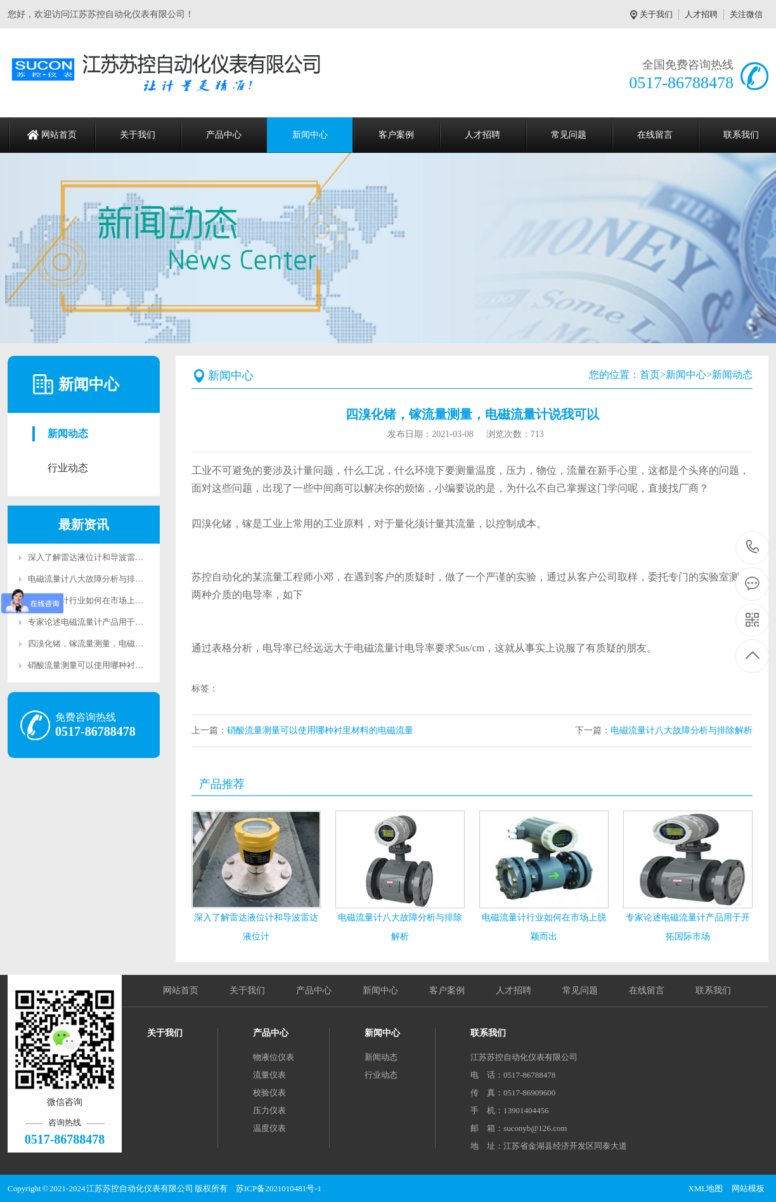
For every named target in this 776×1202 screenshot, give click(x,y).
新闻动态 (68, 433)
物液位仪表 (273, 1057)
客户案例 (396, 135)
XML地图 (706, 1188)
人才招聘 (701, 14)
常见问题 (568, 135)
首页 (650, 374)
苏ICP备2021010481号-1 (278, 1188)
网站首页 (59, 135)
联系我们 (713, 990)
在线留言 (655, 135)
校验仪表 (269, 1092)
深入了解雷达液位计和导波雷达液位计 (98, 557)
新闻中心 (310, 135)
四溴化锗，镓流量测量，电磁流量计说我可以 (110, 643)
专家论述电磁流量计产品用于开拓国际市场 (106, 622)
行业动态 (68, 467)
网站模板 (748, 1188)
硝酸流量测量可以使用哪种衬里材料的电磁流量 (114, 665)
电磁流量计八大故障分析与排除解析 (94, 579)
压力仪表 (269, 1110)
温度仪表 (269, 1128)
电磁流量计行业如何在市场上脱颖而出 (98, 600)
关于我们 (656, 14)
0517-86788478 (753, 548)
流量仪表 (269, 1075)
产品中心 (224, 135)
